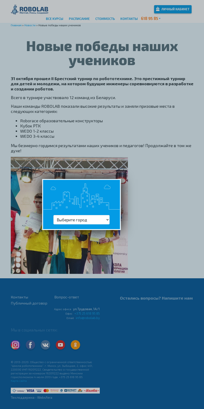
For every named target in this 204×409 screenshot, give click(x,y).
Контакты (129, 19)
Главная (16, 25)
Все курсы (54, 19)
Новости (30, 25)
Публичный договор (29, 303)
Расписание (79, 19)
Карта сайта (19, 380)
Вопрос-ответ (66, 297)
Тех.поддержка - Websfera (31, 397)
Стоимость (105, 19)
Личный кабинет (172, 9)
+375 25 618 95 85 (87, 313)
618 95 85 (149, 18)
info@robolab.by (88, 318)
